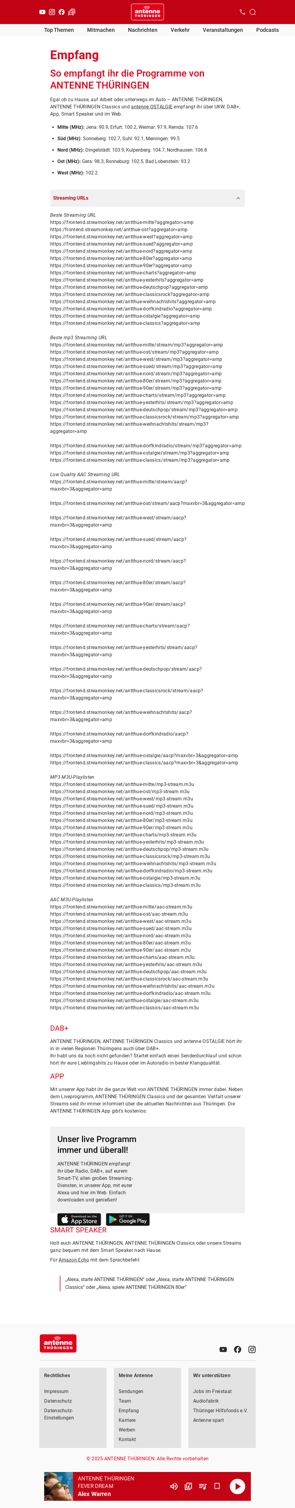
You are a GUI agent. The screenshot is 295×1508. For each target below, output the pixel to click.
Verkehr (180, 30)
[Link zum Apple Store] (79, 1220)
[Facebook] (62, 12)
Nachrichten (142, 30)
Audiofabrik (206, 1401)
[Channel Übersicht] (188, 1486)
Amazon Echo (74, 1260)
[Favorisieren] (217, 1486)
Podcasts (267, 30)
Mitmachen (101, 30)
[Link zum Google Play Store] (128, 1220)
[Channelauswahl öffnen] (253, 12)
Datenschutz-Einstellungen (59, 1414)
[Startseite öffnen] (147, 12)
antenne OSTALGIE (151, 107)
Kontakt (127, 1439)
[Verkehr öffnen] (71, 12)
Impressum (56, 1391)
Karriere (127, 1420)
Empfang (129, 1410)
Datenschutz (58, 1401)
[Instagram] (52, 12)
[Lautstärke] (174, 1486)
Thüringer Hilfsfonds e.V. (220, 1410)
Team (125, 1401)
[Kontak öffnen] (242, 12)
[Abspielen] (237, 1486)
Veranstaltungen (223, 30)
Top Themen (59, 30)
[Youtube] (42, 12)
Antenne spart (208, 1420)
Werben (127, 1430)
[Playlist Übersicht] (203, 1486)
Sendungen (131, 1391)
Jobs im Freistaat (212, 1391)
